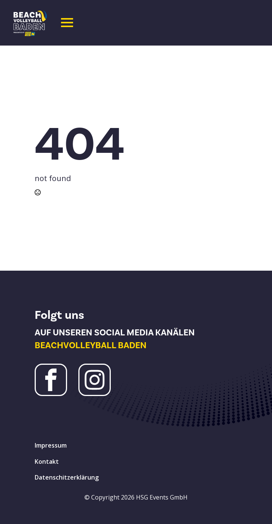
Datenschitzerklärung (67, 477)
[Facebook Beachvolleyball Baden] (51, 380)
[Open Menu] (67, 23)
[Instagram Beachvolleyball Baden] (94, 380)
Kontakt (47, 461)
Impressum (51, 445)
